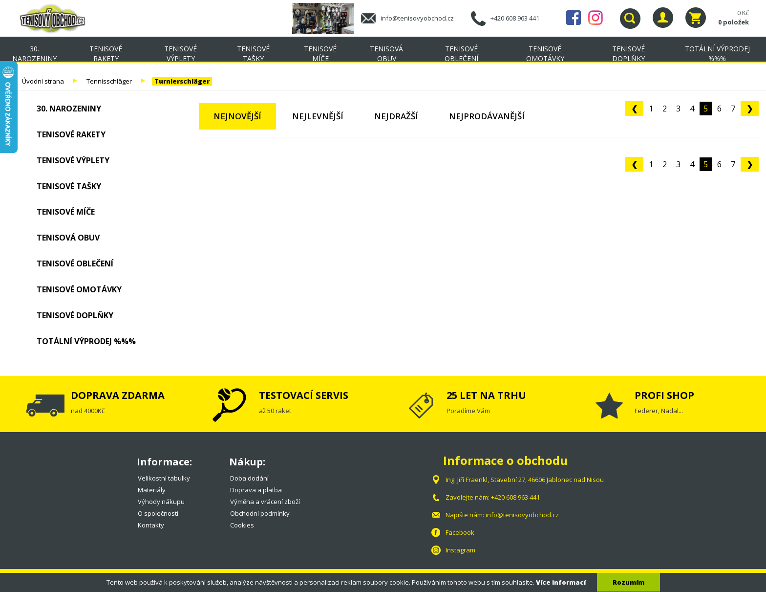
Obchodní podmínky (260, 513)
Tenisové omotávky (545, 53)
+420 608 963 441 (514, 18)
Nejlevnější (317, 116)
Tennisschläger (109, 81)
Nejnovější (237, 116)
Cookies (242, 525)
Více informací (561, 582)
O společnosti (158, 513)
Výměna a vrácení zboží (265, 501)
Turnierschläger (182, 81)
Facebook (573, 17)
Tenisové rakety (105, 53)
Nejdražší (396, 116)
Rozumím (628, 582)
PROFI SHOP (664, 395)
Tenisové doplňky (628, 53)
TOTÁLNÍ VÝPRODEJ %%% (717, 53)
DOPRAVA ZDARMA (118, 395)
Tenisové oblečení (461, 53)
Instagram (595, 17)
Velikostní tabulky (164, 478)
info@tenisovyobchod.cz (417, 18)
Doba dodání (249, 478)
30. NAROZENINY (34, 53)
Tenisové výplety (180, 53)
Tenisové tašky (253, 53)
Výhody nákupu (161, 501)
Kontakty (151, 525)
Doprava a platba (256, 489)
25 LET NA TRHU (486, 395)
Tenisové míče (320, 53)
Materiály (152, 489)
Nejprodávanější (487, 116)
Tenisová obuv (386, 53)
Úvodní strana (43, 81)
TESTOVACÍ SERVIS (303, 395)
